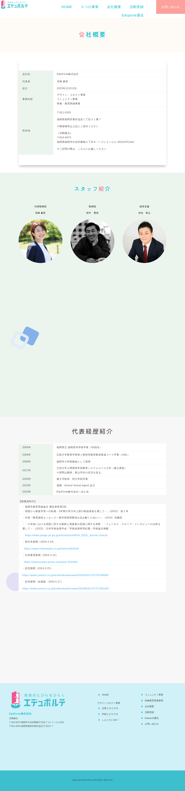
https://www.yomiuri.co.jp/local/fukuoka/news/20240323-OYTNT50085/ (65, 575)
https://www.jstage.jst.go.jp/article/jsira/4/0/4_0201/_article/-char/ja (65, 535)
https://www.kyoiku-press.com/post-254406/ (50, 562)
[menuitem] (67, 7)
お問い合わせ (170, 7)
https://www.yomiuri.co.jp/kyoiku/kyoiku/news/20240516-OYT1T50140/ (65, 588)
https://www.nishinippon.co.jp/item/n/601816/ (51, 548)
